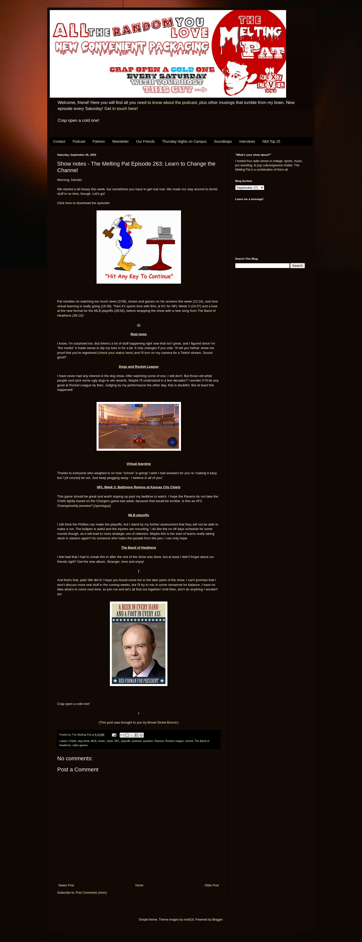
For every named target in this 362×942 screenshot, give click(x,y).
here (68, 203)
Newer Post (66, 885)
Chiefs (72, 740)
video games (80, 745)
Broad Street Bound (162, 722)
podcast (137, 740)
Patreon (99, 141)
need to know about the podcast (167, 102)
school (189, 740)
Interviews (247, 141)
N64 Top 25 (271, 141)
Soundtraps (223, 141)
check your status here (115, 353)
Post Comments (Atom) (91, 892)
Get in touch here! (121, 108)
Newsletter (120, 141)
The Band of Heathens (138, 547)
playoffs (125, 740)
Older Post (212, 885)
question (148, 740)
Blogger (217, 919)
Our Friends (145, 141)
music (101, 740)
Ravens (159, 740)
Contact (59, 141)
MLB (94, 740)
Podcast (79, 141)
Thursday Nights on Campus (184, 141)
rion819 (189, 919)
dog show (83, 740)
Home (139, 885)
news (110, 740)
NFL (116, 740)
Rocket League (174, 740)
